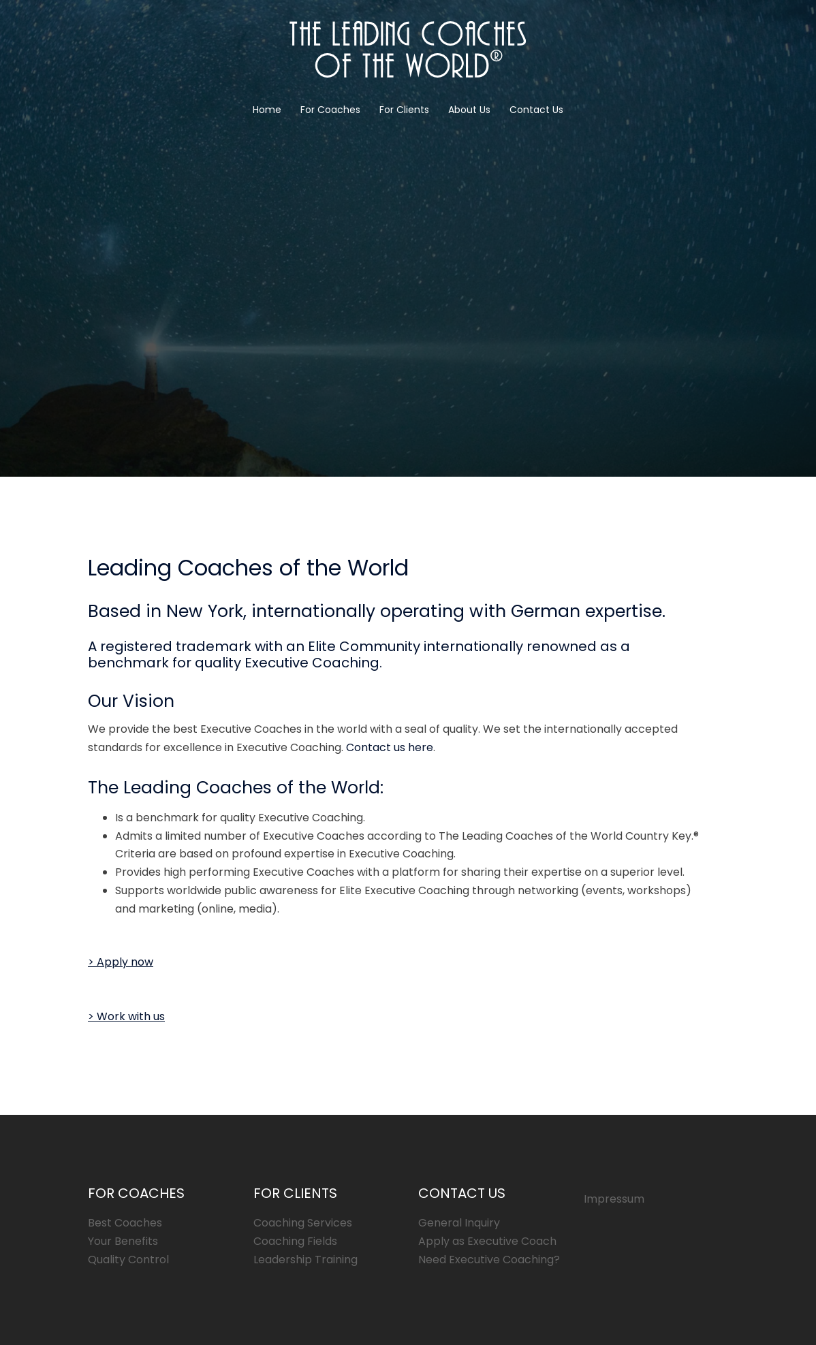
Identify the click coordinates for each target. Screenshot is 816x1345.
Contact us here (389, 747)
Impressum (614, 1199)
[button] (120, 962)
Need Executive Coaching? (489, 1259)
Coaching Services (302, 1223)
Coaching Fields (295, 1241)
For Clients (404, 109)
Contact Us (536, 109)
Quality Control (128, 1259)
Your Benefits (123, 1241)
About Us (469, 109)
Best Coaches (125, 1223)
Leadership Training (305, 1259)
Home (267, 109)
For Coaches (330, 109)
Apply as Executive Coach (487, 1241)
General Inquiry (459, 1223)
